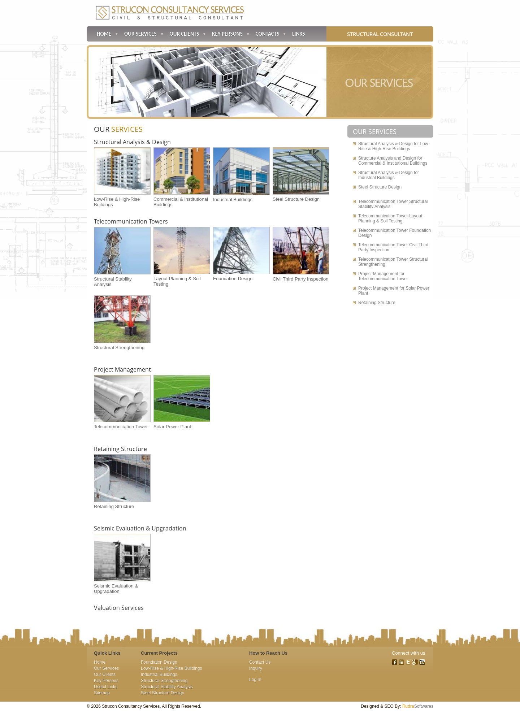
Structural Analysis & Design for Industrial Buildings (388, 175)
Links (298, 34)
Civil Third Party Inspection (300, 279)
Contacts (267, 34)
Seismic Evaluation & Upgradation (140, 528)
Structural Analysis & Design (132, 142)
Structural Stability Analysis (167, 686)
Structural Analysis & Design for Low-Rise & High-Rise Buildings (393, 146)
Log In (255, 679)
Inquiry (255, 668)
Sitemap (102, 692)
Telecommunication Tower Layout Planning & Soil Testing (390, 218)
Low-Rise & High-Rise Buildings (171, 668)
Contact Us (259, 662)
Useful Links (105, 686)
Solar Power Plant (172, 426)
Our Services (140, 34)
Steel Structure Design (296, 199)
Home (104, 34)
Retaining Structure (120, 449)
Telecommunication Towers (131, 221)
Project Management (122, 369)
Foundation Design (232, 278)
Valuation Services (119, 608)
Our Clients (184, 34)
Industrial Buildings (232, 199)
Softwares (417, 706)
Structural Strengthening (119, 347)
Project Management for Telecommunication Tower (383, 276)
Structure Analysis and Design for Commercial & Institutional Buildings (392, 161)
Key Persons (227, 34)
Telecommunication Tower (121, 426)
